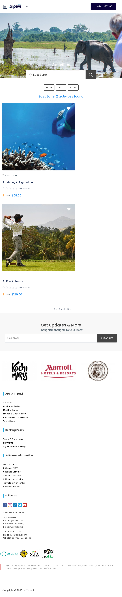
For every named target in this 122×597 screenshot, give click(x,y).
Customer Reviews (12, 406)
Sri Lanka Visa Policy (13, 479)
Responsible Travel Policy (15, 417)
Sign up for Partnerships (15, 446)
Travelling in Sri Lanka (14, 483)
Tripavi (30, 590)
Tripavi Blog (9, 421)
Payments (8, 442)
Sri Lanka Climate (12, 471)
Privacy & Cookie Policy (14, 413)
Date (49, 87)
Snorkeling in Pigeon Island (19, 182)
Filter (73, 87)
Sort (61, 87)
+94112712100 (103, 6)
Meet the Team (10, 410)
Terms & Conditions (13, 439)
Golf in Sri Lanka (12, 281)
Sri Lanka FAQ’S (10, 468)
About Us (7, 402)
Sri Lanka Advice (11, 486)
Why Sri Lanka (10, 464)
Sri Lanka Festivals (12, 475)
